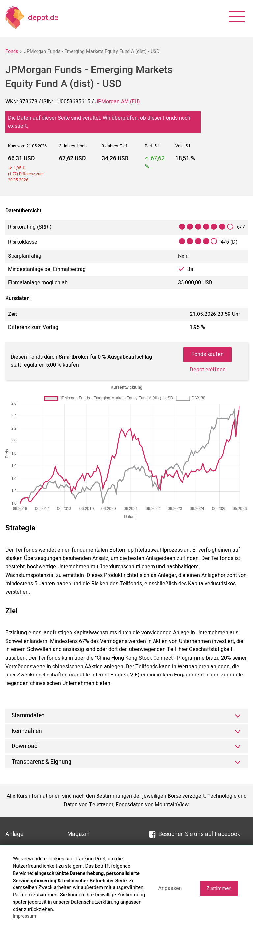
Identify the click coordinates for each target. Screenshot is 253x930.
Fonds (11, 51)
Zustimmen (218, 888)
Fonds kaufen (207, 354)
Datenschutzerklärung (95, 902)
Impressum (24, 916)
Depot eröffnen (208, 370)
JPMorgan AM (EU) (117, 101)
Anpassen (170, 888)
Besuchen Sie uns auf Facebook (194, 834)
